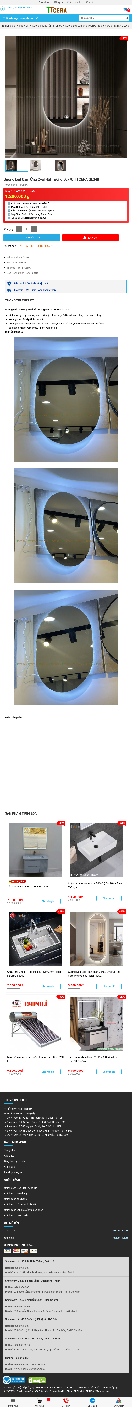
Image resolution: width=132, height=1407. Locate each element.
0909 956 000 (26, 246)
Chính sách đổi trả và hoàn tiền (20, 1204)
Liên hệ (89, 2)
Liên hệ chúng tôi (13, 1172)
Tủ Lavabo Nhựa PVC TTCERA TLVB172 (30, 886)
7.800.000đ (15, 900)
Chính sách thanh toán (16, 1215)
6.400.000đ (76, 1070)
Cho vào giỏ (48, 901)
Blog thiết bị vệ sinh (14, 1161)
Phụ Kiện (24, 25)
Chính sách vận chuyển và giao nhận (23, 1210)
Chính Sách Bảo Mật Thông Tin (20, 1187)
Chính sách (74, 2)
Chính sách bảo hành (15, 1199)
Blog (58, 2)
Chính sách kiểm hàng (16, 1193)
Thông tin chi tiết (19, 300)
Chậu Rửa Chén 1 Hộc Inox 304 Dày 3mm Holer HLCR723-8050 (34, 973)
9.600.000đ (15, 1070)
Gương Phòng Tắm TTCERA (47, 25)
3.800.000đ (76, 985)
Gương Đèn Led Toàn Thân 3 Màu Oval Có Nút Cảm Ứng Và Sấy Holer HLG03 (94, 973)
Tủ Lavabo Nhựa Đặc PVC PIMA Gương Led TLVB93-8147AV (92, 1059)
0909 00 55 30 (45, 246)
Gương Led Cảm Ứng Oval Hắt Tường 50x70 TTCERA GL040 (97, 25)
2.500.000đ (15, 985)
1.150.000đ (76, 897)
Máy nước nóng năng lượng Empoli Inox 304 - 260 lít (35, 1059)
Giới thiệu (44, 2)
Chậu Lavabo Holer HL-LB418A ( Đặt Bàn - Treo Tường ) (95, 885)
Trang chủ (10, 25)
